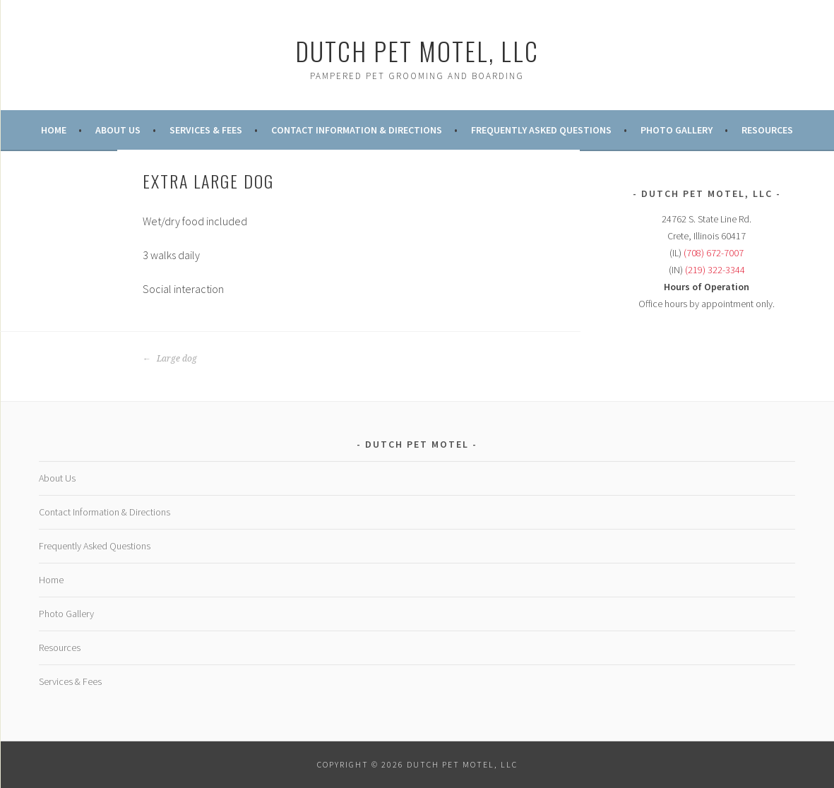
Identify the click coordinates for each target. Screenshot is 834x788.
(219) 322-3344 (715, 269)
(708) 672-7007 (714, 252)
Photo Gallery (677, 130)
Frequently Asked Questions (541, 130)
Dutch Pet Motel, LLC (417, 50)
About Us (118, 130)
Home (53, 130)
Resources (767, 130)
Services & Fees (205, 130)
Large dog (170, 359)
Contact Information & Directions (356, 130)
